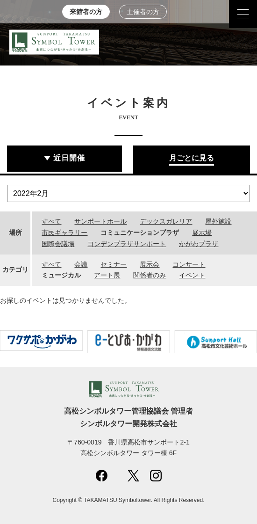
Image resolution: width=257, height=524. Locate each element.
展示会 (149, 264)
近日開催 (69, 158)
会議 (80, 264)
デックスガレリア (166, 221)
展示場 (202, 232)
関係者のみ (149, 275)
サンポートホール (100, 221)
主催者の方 (143, 11)
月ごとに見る (191, 158)
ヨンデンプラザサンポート (126, 243)
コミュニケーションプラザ (139, 232)
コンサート (188, 264)
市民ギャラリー (64, 232)
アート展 (107, 275)
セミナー (113, 264)
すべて (51, 221)
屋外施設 (218, 221)
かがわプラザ (198, 243)
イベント (192, 275)
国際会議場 (58, 243)
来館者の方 (86, 11)
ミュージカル (61, 275)
